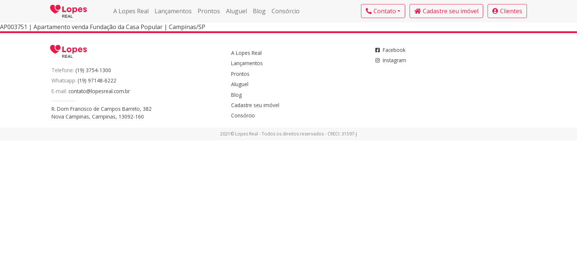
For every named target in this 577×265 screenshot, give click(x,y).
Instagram (390, 60)
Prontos (209, 11)
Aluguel (236, 11)
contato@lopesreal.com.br (99, 91)
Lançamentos (173, 11)
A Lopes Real (131, 11)
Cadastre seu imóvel (446, 11)
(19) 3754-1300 (93, 70)
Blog (259, 11)
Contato (381, 11)
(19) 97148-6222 (97, 80)
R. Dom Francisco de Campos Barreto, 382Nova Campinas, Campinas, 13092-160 (102, 112)
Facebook (390, 49)
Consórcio (286, 11)
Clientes (507, 11)
